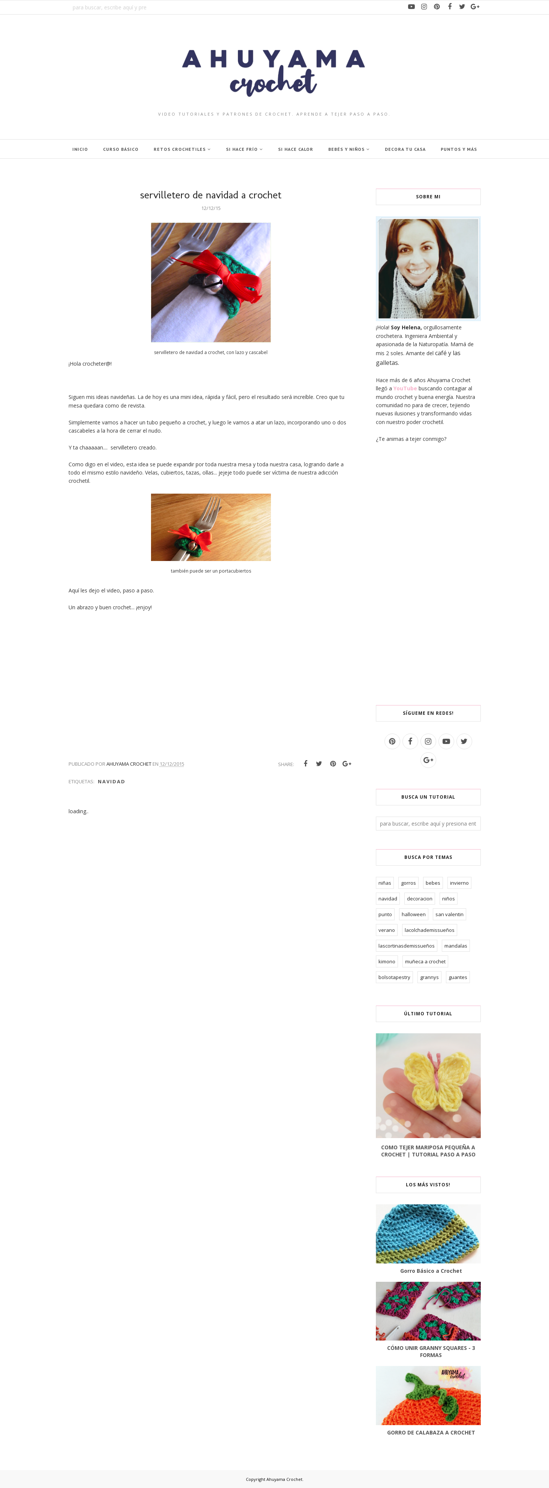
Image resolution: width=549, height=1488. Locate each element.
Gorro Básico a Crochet (431, 1270)
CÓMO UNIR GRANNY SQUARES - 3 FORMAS (431, 1351)
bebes (433, 882)
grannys (429, 977)
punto (385, 914)
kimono (386, 961)
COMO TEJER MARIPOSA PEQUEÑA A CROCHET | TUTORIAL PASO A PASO (428, 1151)
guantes (458, 977)
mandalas (455, 945)
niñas (384, 882)
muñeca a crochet (425, 961)
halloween (414, 914)
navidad (112, 781)
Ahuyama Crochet (284, 1479)
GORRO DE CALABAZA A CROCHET (431, 1432)
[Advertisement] (428, 574)
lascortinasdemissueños (406, 945)
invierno (459, 882)
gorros (408, 882)
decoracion (419, 898)
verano (386, 930)
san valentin (449, 914)
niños (448, 898)
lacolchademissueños (430, 930)
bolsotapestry (394, 977)
